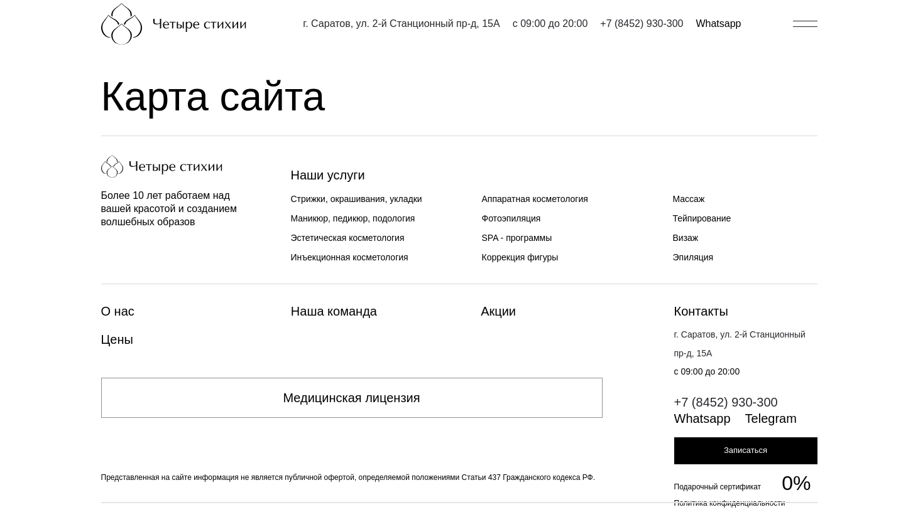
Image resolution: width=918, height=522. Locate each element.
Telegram (771, 418)
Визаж (686, 238)
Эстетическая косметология (348, 238)
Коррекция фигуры (520, 257)
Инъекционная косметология (349, 257)
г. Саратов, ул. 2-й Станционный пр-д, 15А (401, 23)
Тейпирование (702, 218)
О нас (117, 311)
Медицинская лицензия (351, 398)
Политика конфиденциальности (729, 503)
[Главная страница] (173, 24)
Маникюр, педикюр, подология (353, 218)
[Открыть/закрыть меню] (805, 24)
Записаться (745, 450)
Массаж (689, 199)
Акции (498, 311)
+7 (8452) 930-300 (641, 23)
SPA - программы (517, 238)
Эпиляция (693, 257)
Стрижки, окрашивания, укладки (356, 199)
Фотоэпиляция (511, 218)
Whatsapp (718, 23)
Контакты (701, 311)
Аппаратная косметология (535, 199)
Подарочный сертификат (718, 486)
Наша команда (334, 311)
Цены (117, 339)
